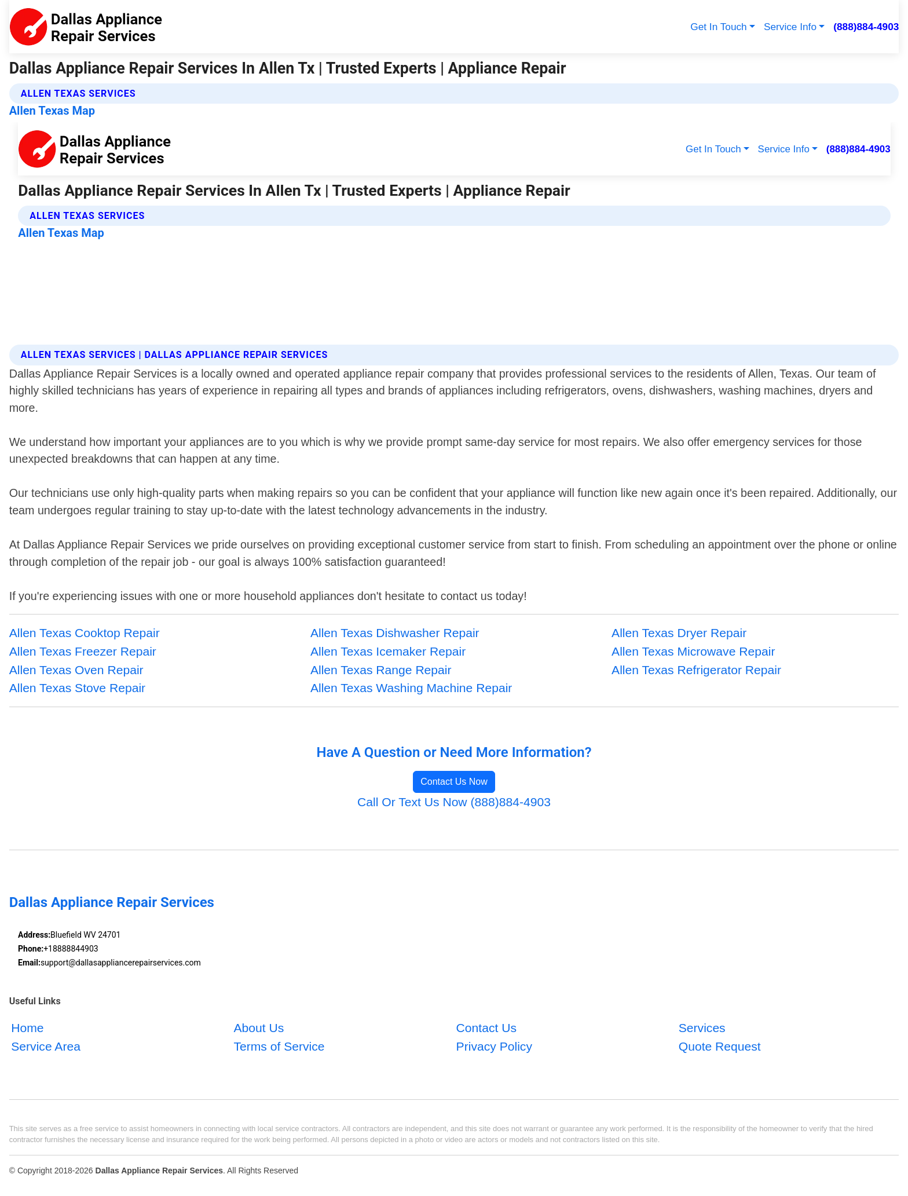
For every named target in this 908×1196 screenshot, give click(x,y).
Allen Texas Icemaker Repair (388, 651)
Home (27, 1027)
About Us (258, 1027)
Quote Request (720, 1045)
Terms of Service (278, 1045)
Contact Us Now (454, 782)
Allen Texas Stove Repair (77, 687)
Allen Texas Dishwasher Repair (394, 632)
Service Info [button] (790, 26)
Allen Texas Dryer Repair (679, 632)
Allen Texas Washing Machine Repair (411, 687)
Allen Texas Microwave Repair (693, 651)
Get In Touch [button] (718, 26)
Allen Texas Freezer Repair (82, 651)
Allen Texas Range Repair (381, 669)
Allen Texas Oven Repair (76, 669)
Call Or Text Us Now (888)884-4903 (454, 802)
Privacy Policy (494, 1045)
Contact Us (486, 1027)
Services (702, 1027)
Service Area (45, 1045)
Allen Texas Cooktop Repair (84, 632)
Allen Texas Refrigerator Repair (696, 669)
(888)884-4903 (866, 26)
